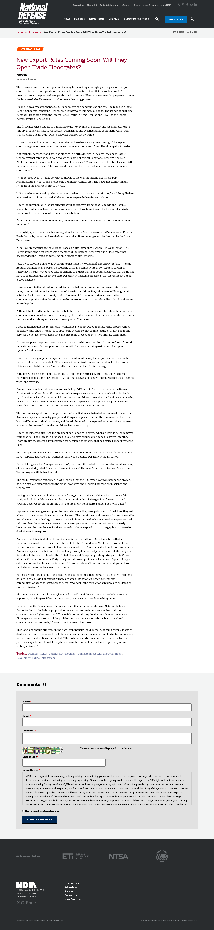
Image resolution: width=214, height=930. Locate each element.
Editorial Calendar (109, 5)
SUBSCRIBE (176, 19)
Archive (69, 891)
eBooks (125, 5)
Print (178, 32)
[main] (107, 438)
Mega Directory (150, 5)
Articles (33, 32)
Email (192, 32)
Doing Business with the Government (100, 654)
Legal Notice (31, 770)
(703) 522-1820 (28, 896)
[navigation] (107, 19)
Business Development (62, 654)
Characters (30, 757)
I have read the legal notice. (42, 811)
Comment (29, 730)
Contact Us (78, 5)
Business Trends (38, 654)
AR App (136, 5)
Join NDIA (166, 5)
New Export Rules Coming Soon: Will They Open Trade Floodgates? (84, 32)
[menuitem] (67, 19)
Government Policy (27, 658)
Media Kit (92, 5)
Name (26, 701)
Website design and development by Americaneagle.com (40, 920)
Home (19, 32)
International (48, 658)
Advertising (71, 887)
